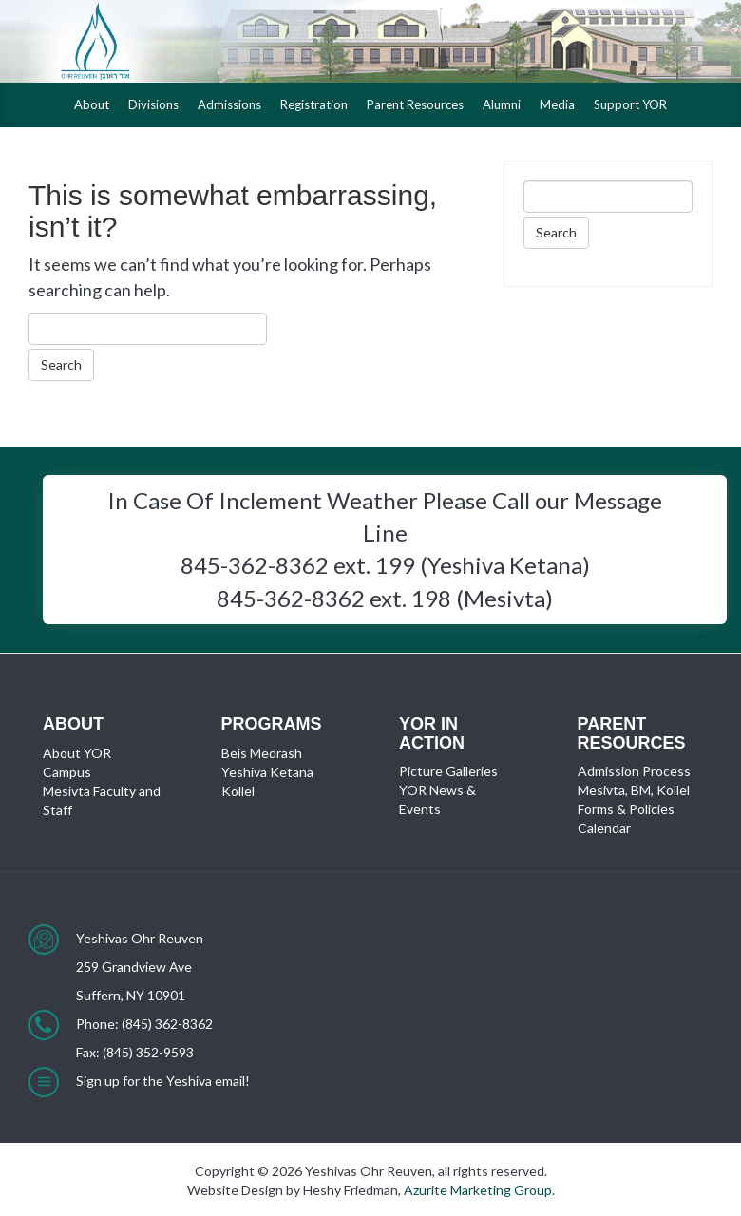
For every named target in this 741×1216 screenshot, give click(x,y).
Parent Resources (415, 104)
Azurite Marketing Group (478, 1190)
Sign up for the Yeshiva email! (163, 1081)
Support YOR (630, 104)
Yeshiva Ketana (267, 772)
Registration (314, 104)
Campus (67, 772)
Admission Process (634, 771)
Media (557, 104)
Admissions (229, 104)
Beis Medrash (261, 753)
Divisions (153, 104)
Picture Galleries (448, 771)
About (91, 104)
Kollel (238, 791)
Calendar (604, 828)
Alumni (502, 104)
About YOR (77, 753)
